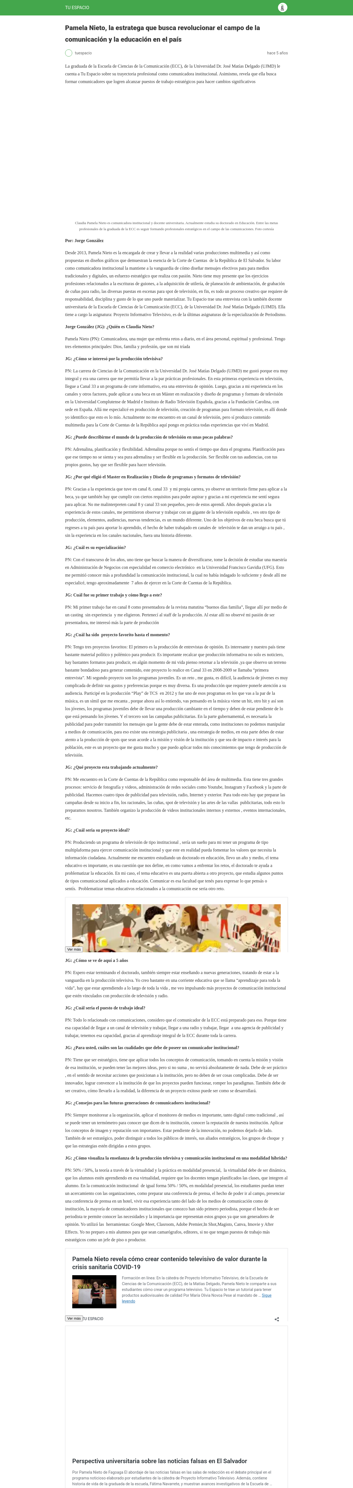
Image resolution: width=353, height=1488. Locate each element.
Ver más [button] (74, 949)
